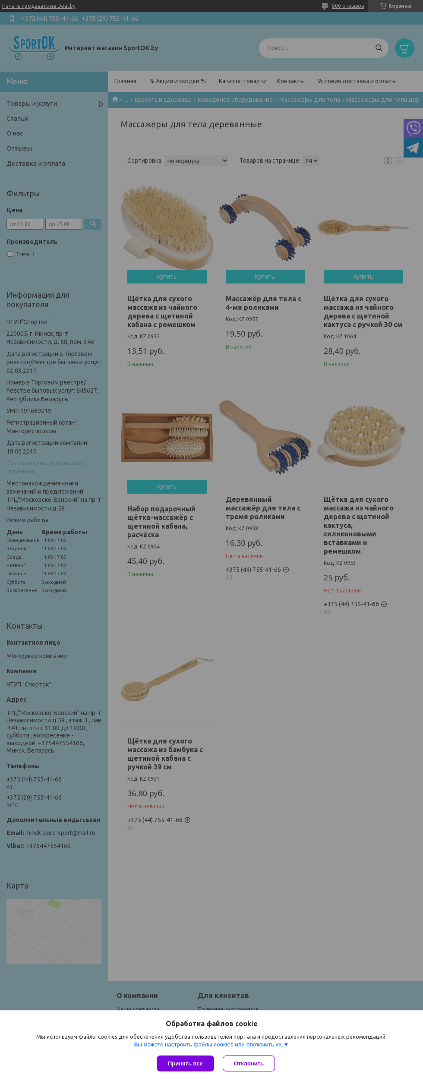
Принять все (185, 1063)
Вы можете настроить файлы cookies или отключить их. (208, 1044)
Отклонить (249, 1063)
